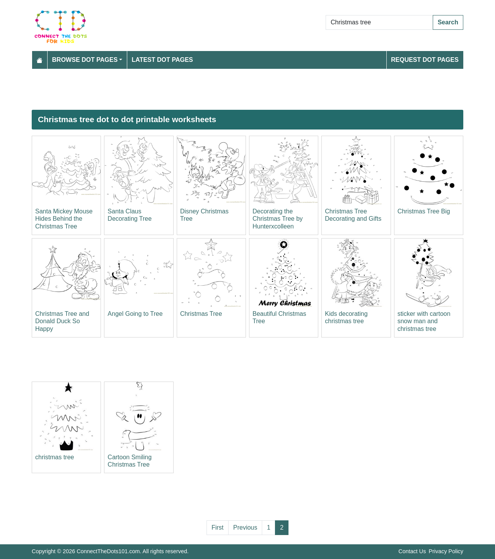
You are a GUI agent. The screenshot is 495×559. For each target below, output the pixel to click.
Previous (245, 527)
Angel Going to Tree (135, 313)
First (218, 527)
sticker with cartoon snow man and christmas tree (424, 321)
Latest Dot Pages (162, 59)
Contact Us (412, 551)
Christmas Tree (201, 313)
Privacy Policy (445, 551)
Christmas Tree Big (424, 211)
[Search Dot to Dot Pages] (379, 22)
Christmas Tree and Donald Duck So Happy (62, 321)
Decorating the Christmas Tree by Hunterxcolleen (278, 218)
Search (448, 22)
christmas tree (54, 457)
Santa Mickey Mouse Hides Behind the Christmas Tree (64, 218)
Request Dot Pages (425, 59)
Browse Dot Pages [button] (85, 59)
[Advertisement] (247, 89)
